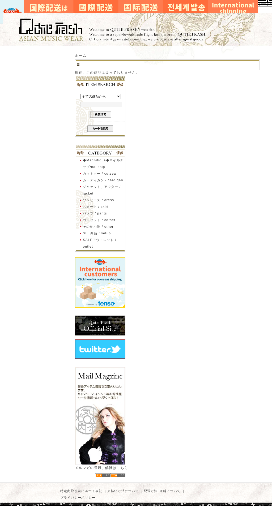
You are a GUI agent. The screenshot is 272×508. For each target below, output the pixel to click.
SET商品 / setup (97, 233)
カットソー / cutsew (100, 173)
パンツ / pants (95, 213)
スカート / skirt (96, 207)
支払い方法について (123, 491)
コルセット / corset (99, 220)
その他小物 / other (98, 227)
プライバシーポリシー (77, 498)
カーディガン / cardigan (103, 180)
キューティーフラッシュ (136, 29)
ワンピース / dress (98, 200)
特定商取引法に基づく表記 (81, 491)
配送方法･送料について (162, 491)
